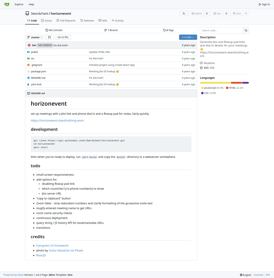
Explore (19, 4)
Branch (111, 30)
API (268, 274)
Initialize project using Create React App (112, 65)
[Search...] (246, 30)
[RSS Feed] (184, 13)
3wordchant (39, 13)
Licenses (259, 274)
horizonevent (61, 13)
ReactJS (41, 255)
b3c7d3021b (45, 45)
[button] (49, 37)
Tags (168, 30)
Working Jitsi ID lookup (102, 71)
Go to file (63, 37)
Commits (54, 30)
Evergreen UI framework (52, 245)
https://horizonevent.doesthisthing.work (57, 120)
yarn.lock (36, 84)
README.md (38, 77)
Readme (207, 63)
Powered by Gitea (13, 274)
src (32, 58)
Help (31, 4)
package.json (38, 71)
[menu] (245, 275)
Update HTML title (99, 52)
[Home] (7, 4)
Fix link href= (60, 45)
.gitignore (36, 65)
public (34, 52)
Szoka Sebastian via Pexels (66, 250)
